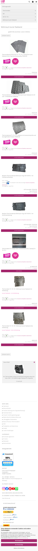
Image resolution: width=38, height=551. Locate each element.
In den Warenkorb (19, 76)
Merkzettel (5, 441)
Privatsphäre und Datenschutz (10, 426)
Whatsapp (4, 480)
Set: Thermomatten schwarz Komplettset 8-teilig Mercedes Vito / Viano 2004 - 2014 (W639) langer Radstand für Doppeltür (19, 377)
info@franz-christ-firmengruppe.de (13, 478)
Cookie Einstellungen (8, 430)
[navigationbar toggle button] (36, 1)
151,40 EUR (19, 381)
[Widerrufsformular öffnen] (6, 448)
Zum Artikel (19, 271)
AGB (4, 424)
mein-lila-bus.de (6, 498)
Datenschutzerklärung (23, 537)
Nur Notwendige (19, 544)
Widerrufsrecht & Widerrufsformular (12, 417)
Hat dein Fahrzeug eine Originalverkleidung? (14, 410)
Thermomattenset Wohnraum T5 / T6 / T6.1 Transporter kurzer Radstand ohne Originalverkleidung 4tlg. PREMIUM (17, 55)
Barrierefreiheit (7, 408)
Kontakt (5, 428)
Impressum (6, 406)
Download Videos (7, 413)
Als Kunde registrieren (8, 436)
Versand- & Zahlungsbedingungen (11, 415)
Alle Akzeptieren (19, 540)
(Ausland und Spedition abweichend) (24, 67)
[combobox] (6, 35)
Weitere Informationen (19, 548)
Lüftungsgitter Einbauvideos (10, 419)
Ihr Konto (5, 439)
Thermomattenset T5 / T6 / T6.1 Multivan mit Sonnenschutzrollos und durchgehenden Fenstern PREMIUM (19, 136)
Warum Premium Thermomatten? (11, 421)
